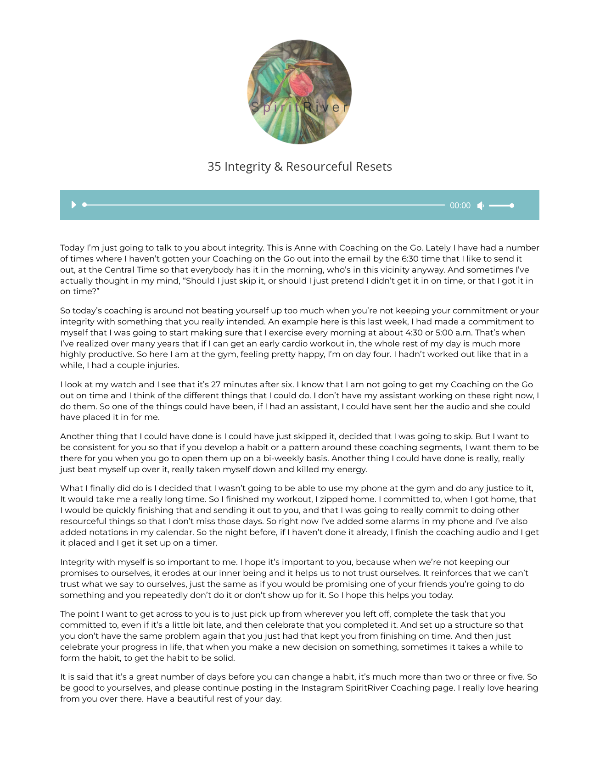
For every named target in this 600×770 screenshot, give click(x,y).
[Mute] (481, 205)
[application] (289, 205)
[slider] (265, 205)
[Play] (73, 204)
